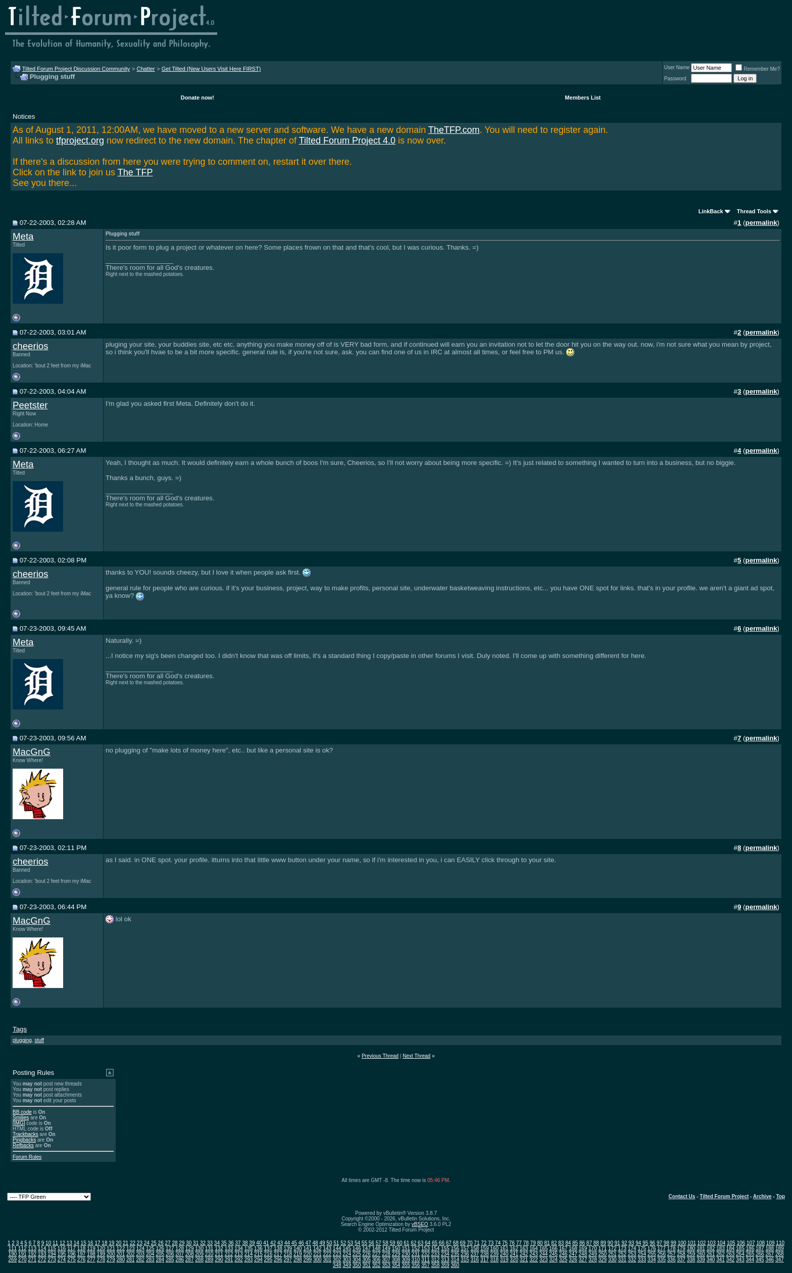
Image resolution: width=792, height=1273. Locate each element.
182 (711, 1248)
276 (81, 1259)
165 (543, 1248)
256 (661, 1254)
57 (378, 1243)
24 (147, 1243)
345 (760, 1259)
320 (514, 1259)
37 (238, 1243)
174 (632, 1248)
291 (229, 1259)
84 (568, 1243)
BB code (22, 1112)
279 (111, 1259)
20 (118, 1243)
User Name (677, 67)
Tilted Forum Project (724, 1196)
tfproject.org (80, 140)
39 (252, 1243)
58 (385, 1243)
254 (641, 1254)
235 (455, 1254)
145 (346, 1248)
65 (434, 1243)
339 (701, 1259)
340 (711, 1259)
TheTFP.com (454, 130)
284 (160, 1259)
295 (268, 1259)
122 (121, 1248)
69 (463, 1243)
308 (396, 1259)
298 (297, 1259)
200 (111, 1254)
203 (140, 1254)
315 (465, 1259)
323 (543, 1259)
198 (91, 1254)
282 (140, 1259)
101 (691, 1243)
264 (740, 1254)
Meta (23, 236)
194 (51, 1254)
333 (641, 1259)
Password (675, 78)
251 (612, 1254)
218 (288, 1254)
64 (427, 1243)
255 (652, 1254)
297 (288, 1259)
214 (248, 1254)
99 (673, 1243)
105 (731, 1243)
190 (12, 1254)
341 (720, 1259)
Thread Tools (754, 211)
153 (425, 1248)
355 (406, 1265)
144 (337, 1248)
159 (484, 1248)
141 (307, 1248)
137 (268, 1248)
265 (750, 1254)
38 (244, 1243)
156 (455, 1248)
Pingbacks (24, 1140)
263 (730, 1254)
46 (301, 1243)
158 (474, 1248)
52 (343, 1243)
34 (217, 1243)
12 (62, 1243)
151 (406, 1248)
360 (455, 1265)
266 (760, 1254)
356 (416, 1265)
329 (603, 1259)
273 (51, 1259)
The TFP (135, 172)
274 (62, 1259)
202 (130, 1254)
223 (337, 1254)
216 (268, 1254)
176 (652, 1248)
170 (592, 1248)
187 (760, 1248)
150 (396, 1248)
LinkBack (711, 211)
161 (504, 1248)
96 (652, 1243)
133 (229, 1248)
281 (130, 1259)
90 (610, 1243)
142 (317, 1248)
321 (524, 1259)
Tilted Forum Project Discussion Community (76, 69)
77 (519, 1243)
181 (701, 1248)
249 (592, 1254)
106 (740, 1243)
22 (132, 1243)
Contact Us (682, 1196)
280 (121, 1259)
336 (671, 1259)
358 (435, 1265)
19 (111, 1243)
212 (229, 1254)
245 (553, 1254)
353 (386, 1265)
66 (441, 1243)
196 (71, 1254)
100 (682, 1243)
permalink (761, 222)
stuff (39, 1040)
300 (317, 1259)
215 (258, 1254)
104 (721, 1243)
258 (681, 1254)
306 (376, 1259)
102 (702, 1243)
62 (413, 1243)
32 (203, 1243)
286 (179, 1259)
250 (603, 1254)
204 (150, 1254)
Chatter (145, 69)
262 (720, 1254)
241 (514, 1254)
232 (425, 1254)
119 (91, 1248)
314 (455, 1259)
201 (121, 1254)
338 (691, 1259)
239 (494, 1254)
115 (51, 1248)
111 (12, 1248)
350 (357, 1265)
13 (69, 1243)
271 (32, 1259)
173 (622, 1248)
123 (130, 1248)
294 (258, 1259)
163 (524, 1248)
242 (524, 1254)
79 (533, 1243)
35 (224, 1243)
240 (504, 1254)
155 (445, 1248)
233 (435, 1254)
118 (81, 1248)
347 (779, 1259)
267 (769, 1254)
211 (219, 1254)
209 (199, 1254)
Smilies (21, 1117)
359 (445, 1265)
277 (91, 1259)
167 (563, 1248)
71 (476, 1243)
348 (337, 1265)
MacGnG (32, 751)
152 (416, 1248)
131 (209, 1248)
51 (336, 1243)
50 (329, 1243)
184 (730, 1248)
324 (553, 1259)
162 (514, 1248)
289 (209, 1259)
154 (435, 1248)
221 (317, 1254)
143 (327, 1248)
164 (533, 1248)
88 (596, 1243)
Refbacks (23, 1145)
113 (32, 1248)
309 (406, 1259)
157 (465, 1248)
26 (161, 1243)
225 (357, 1254)
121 (111, 1248)
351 (366, 1265)
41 (266, 1243)
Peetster (30, 405)
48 (315, 1243)
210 (209, 1254)
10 (48, 1243)
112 (22, 1248)
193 (42, 1254)
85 (575, 1243)
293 (248, 1259)
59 (392, 1243)
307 (386, 1259)
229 (396, 1254)
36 (231, 1243)
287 (189, 1259)
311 (425, 1259)
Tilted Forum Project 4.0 (347, 140)
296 (278, 1259)
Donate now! (197, 98)
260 (701, 1254)
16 (90, 1243)
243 (533, 1254)
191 (22, 1254)
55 (364, 1243)
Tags (20, 1029)
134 (238, 1248)
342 (730, 1259)
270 (22, 1259)
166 (553, 1248)
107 (751, 1243)
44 (287, 1243)
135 (248, 1248)
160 (494, 1248)
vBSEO (420, 1224)
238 (484, 1254)
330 (612, 1259)
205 (160, 1254)
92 (624, 1243)
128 (179, 1248)
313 (445, 1259)
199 (101, 1254)
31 (196, 1243)
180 (691, 1248)
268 (779, 1254)
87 (589, 1243)
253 (632, 1254)
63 (420, 1243)
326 (573, 1259)
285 (170, 1259)
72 (483, 1243)
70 (469, 1243)
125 (150, 1248)
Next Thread (416, 1056)
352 (376, 1265)
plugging (22, 1040)
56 (371, 1243)
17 (97, 1243)
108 (760, 1243)
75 (505, 1243)
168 (573, 1248)
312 (435, 1259)
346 (769, 1259)
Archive (762, 1196)
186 (750, 1248)
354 (396, 1265)
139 (288, 1248)
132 (219, 1248)
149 (386, 1248)
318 (494, 1259)
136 (258, 1248)
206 (170, 1254)
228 (386, 1254)
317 (484, 1259)
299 (307, 1259)
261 (711, 1254)
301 (327, 1259)
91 (617, 1243)
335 (661, 1259)
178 (671, 1248)
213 (238, 1254)
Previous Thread (380, 1056)
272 (42, 1259)
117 (71, 1248)
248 (583, 1254)
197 (81, 1254)
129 (189, 1248)
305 (366, 1259)
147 (366, 1248)
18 (104, 1243)
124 (140, 1248)
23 (139, 1243)
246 (563, 1254)
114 (42, 1248)
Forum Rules (27, 1157)
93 (631, 1243)
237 (474, 1254)
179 (681, 1248)
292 (238, 1259)
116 (62, 1248)
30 (188, 1243)
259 (691, 1254)
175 (641, 1248)
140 (297, 1248)
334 (652, 1259)
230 (406, 1254)
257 (671, 1254)
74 (498, 1243)
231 (416, 1254)
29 (181, 1243)
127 (170, 1248)
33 (210, 1243)
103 (711, 1243)
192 (32, 1254)
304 (357, 1259)
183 (720, 1248)
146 (357, 1248)
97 (659, 1243)
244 (543, 1254)
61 (406, 1243)
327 (583, 1259)
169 (583, 1248)
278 (101, 1259)
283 (150, 1259)
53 (350, 1243)
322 (533, 1259)
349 (346, 1265)
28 (174, 1243)
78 (526, 1243)
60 (399, 1243)
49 (322, 1243)
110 (780, 1243)
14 (76, 1243)
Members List (583, 98)
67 (449, 1243)
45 (294, 1243)
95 (645, 1243)
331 (622, 1259)
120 (101, 1248)
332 (632, 1259)
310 (416, 1259)
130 (199, 1248)
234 (445, 1254)
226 (366, 1254)
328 (592, 1259)
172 (612, 1248)
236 (465, 1254)
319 (504, 1259)
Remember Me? (757, 69)
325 (563, 1259)
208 (189, 1254)
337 (681, 1259)
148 (376, 1248)
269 (12, 1259)
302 (337, 1259)
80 (540, 1243)
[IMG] (19, 1123)
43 (280, 1243)
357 (425, 1265)
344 (750, 1259)
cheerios (30, 346)
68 (456, 1243)
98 (666, 1243)
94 (638, 1243)
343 (740, 1259)
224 (346, 1254)
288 (199, 1259)
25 (154, 1243)
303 (346, 1259)
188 (769, 1248)
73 (490, 1243)
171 (603, 1248)
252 (622, 1254)
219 (297, 1254)
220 (307, 1254)
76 (512, 1243)
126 (160, 1248)
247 (573, 1254)
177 (661, 1248)
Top (780, 1196)
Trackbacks (25, 1134)
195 (62, 1254)
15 (83, 1243)
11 (55, 1243)
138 (278, 1248)
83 (561, 1243)
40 (259, 1243)
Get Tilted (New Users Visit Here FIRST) (211, 69)
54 (357, 1243)
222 (327, 1254)
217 (278, 1254)
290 (219, 1259)
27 (167, 1243)
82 (554, 1243)
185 (740, 1248)
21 (125, 1243)
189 (779, 1248)
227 (376, 1254)
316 (474, 1259)
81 (547, 1243)
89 (603, 1243)
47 (308, 1243)
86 (582, 1243)
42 (273, 1243)
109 (770, 1243)
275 (71, 1259)
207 (179, 1254)
